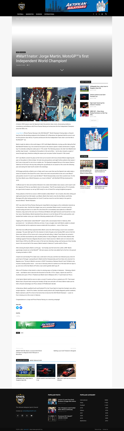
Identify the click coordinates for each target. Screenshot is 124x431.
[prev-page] (17, 383)
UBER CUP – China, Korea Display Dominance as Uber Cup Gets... (98, 113)
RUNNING (39, 14)
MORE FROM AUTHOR (36, 360)
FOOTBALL (20, 14)
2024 (22, 19)
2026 (18, 376)
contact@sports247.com (29, 411)
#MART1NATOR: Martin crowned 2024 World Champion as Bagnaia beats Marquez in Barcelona (29, 352)
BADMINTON (30, 14)
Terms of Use (98, 429)
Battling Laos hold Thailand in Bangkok (65, 351)
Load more (94, 120)
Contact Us (105, 429)
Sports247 (26, 429)
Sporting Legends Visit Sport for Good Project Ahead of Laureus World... (86, 172)
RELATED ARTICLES (22, 360)
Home (17, 19)
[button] (106, 14)
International (22, 52)
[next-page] (20, 383)
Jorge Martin (19, 133)
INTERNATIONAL (49, 14)
